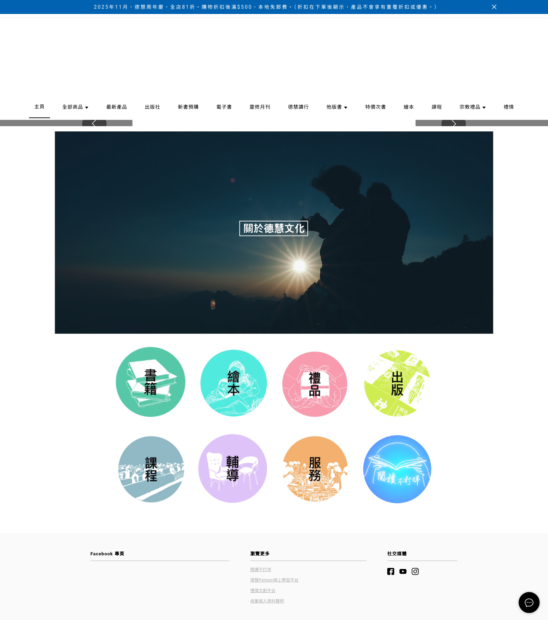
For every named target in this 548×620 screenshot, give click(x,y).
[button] (453, 184)
